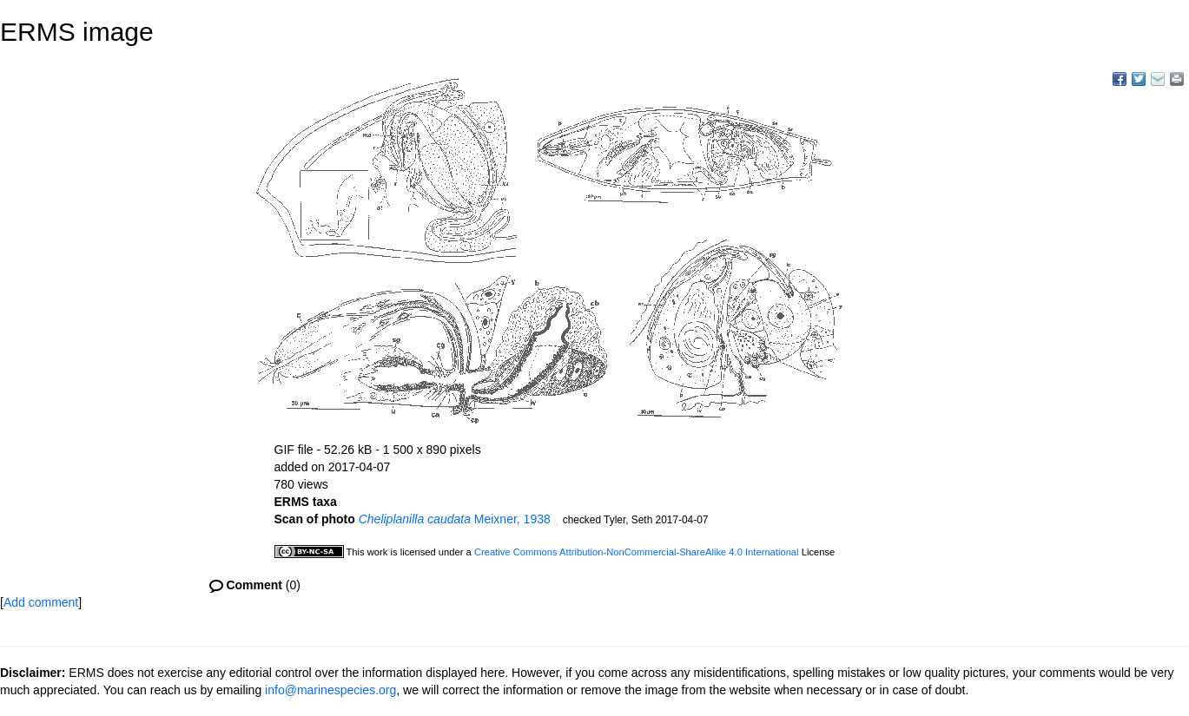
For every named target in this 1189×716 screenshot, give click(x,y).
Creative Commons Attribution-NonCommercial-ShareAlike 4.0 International (636, 552)
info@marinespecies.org (330, 690)
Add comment (40, 602)
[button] (557, 521)
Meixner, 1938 (455, 519)
